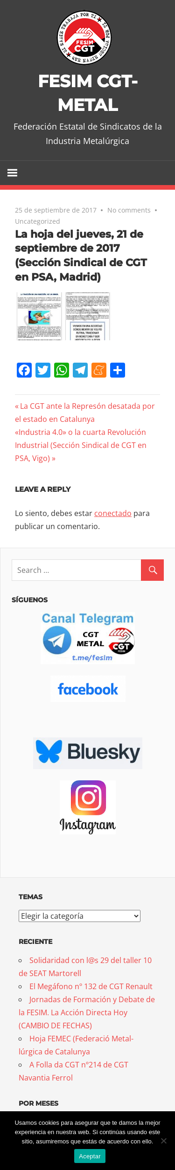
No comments (129, 210)
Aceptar (90, 1156)
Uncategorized (37, 221)
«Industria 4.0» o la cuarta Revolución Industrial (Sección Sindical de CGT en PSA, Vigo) (81, 445)
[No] (163, 1140)
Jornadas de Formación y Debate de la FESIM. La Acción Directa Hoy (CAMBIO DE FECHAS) (87, 1012)
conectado (113, 513)
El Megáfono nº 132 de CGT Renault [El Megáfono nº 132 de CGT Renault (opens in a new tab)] (91, 986)
